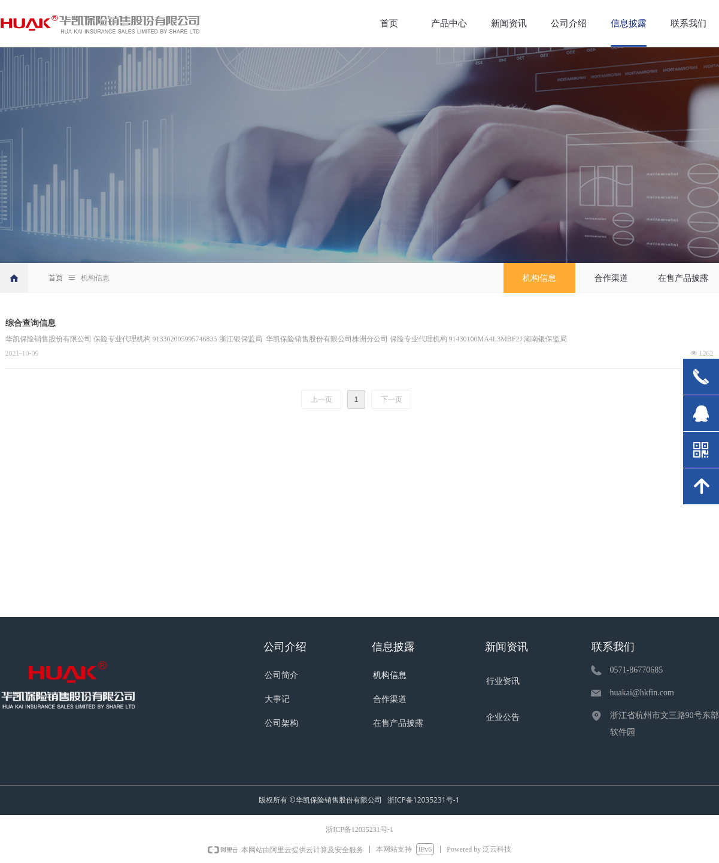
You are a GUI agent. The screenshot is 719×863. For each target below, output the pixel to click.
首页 (55, 278)
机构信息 (95, 278)
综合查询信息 (30, 323)
